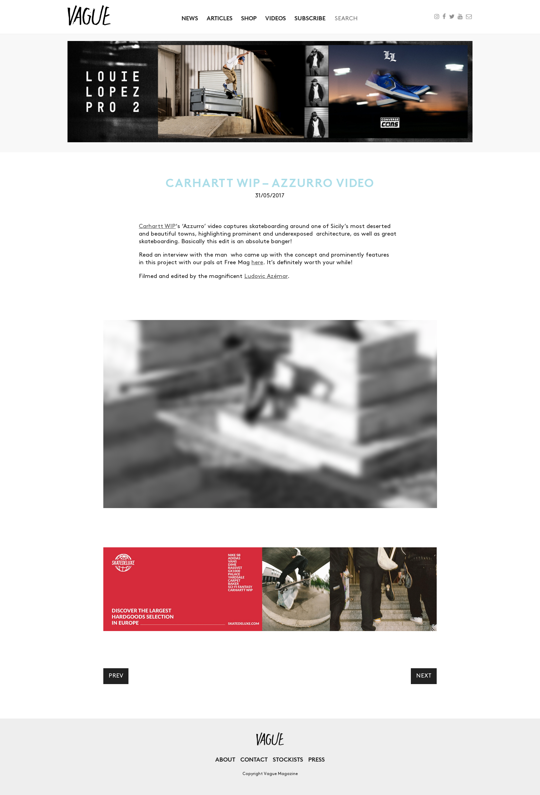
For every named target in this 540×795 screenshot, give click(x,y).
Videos (275, 18)
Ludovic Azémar (266, 276)
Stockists (288, 759)
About (225, 759)
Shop (249, 18)
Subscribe (309, 18)
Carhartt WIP (157, 226)
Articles (219, 18)
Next (424, 676)
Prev (115, 676)
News (189, 18)
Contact (254, 759)
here (257, 262)
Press (316, 759)
